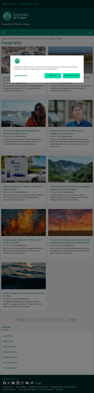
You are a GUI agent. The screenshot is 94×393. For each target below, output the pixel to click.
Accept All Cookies (71, 75)
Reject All (53, 75)
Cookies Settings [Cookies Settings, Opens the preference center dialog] (20, 75)
